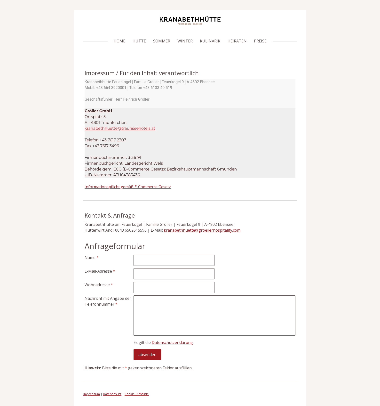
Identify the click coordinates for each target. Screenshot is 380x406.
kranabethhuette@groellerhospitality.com (202, 230)
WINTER (185, 41)
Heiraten (237, 41)
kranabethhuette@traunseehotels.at (120, 128)
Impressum (91, 394)
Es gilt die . (164, 342)
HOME (119, 41)
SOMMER (161, 41)
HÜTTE (139, 41)
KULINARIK (210, 41)
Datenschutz (112, 394)
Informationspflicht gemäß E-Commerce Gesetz (128, 186)
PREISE (260, 41)
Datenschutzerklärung (172, 342)
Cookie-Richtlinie (137, 394)
